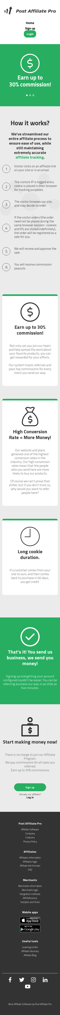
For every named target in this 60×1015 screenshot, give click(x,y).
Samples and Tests (30, 902)
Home (30, 22)
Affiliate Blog (30, 955)
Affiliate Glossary (30, 951)
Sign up (30, 28)
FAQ (30, 870)
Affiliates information (30, 857)
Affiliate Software (30, 829)
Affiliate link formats (30, 866)
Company (30, 833)
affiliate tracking (30, 157)
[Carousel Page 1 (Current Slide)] (27, 95)
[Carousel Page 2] (30, 95)
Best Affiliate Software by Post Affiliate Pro (30, 1004)
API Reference (30, 898)
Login (30, 34)
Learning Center (30, 947)
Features (30, 837)
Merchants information (30, 886)
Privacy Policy (30, 841)
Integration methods (30, 894)
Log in (30, 797)
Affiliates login (30, 861)
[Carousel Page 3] (33, 95)
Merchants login (30, 890)
